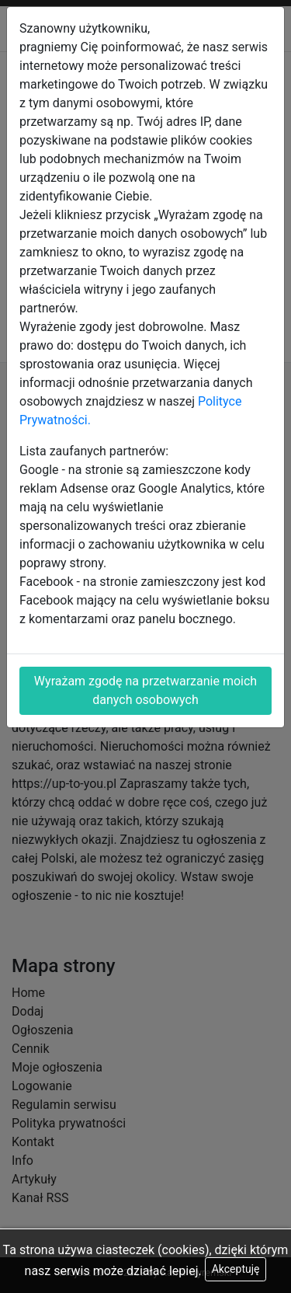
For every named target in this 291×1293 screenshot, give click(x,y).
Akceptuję (236, 1269)
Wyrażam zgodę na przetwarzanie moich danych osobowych (145, 690)
